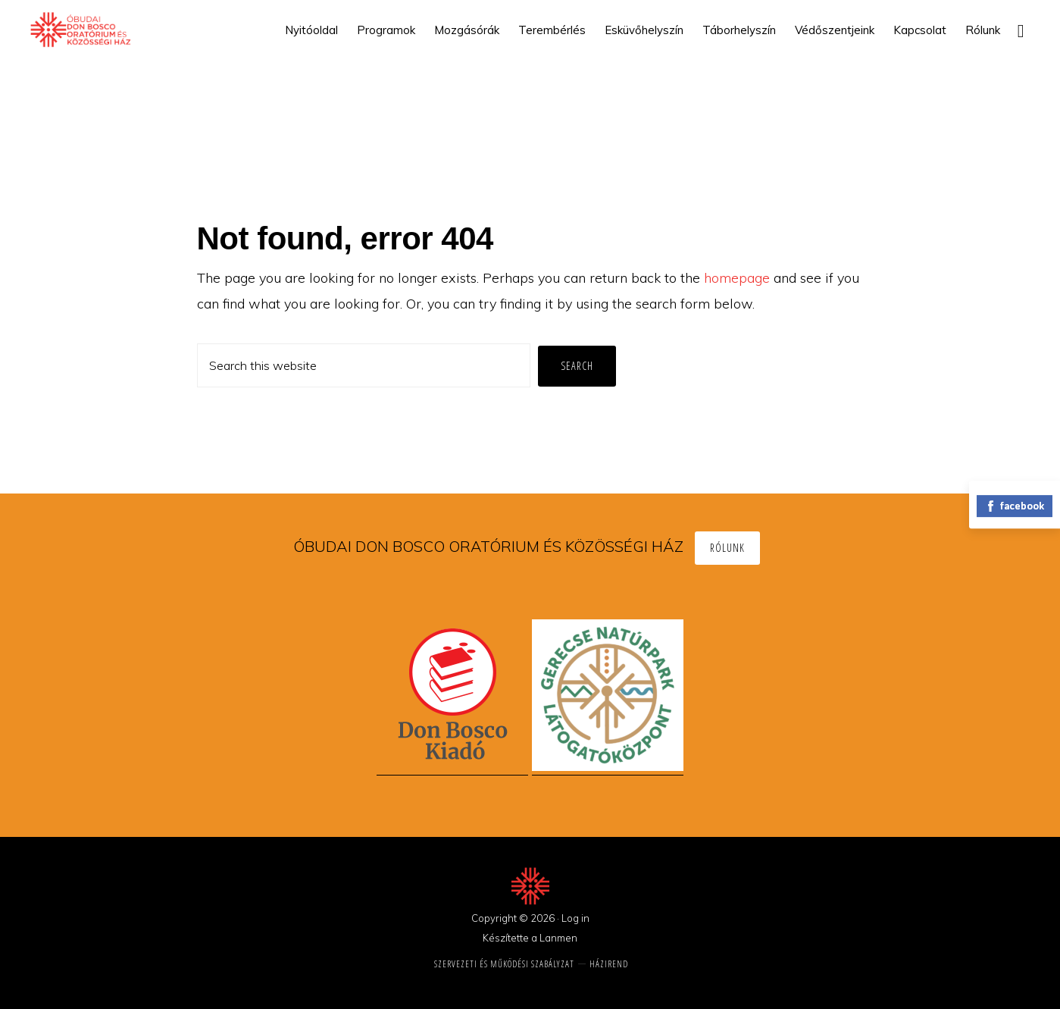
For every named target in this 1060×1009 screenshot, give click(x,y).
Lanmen (558, 938)
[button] (1021, 30)
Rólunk (727, 548)
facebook (1014, 506)
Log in (575, 918)
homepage (737, 278)
